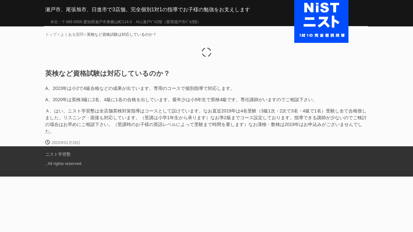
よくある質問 (72, 34)
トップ (51, 34)
